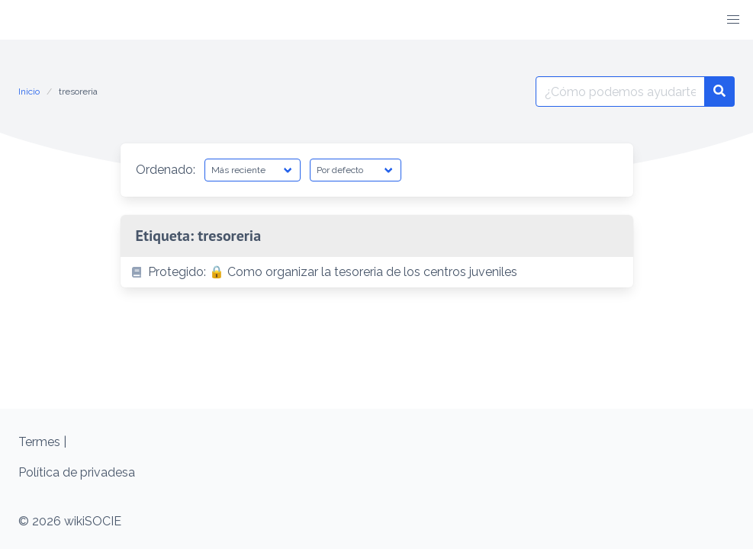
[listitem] (377, 272)
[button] (733, 20)
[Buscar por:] (620, 91)
